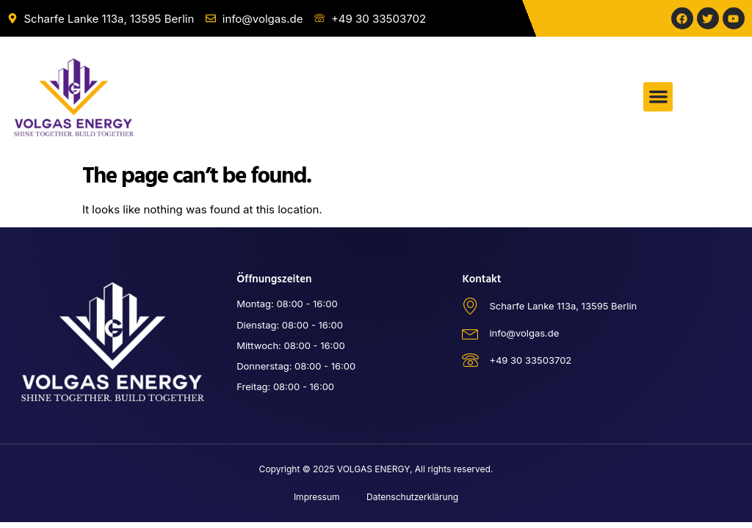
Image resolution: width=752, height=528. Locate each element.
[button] (658, 97)
